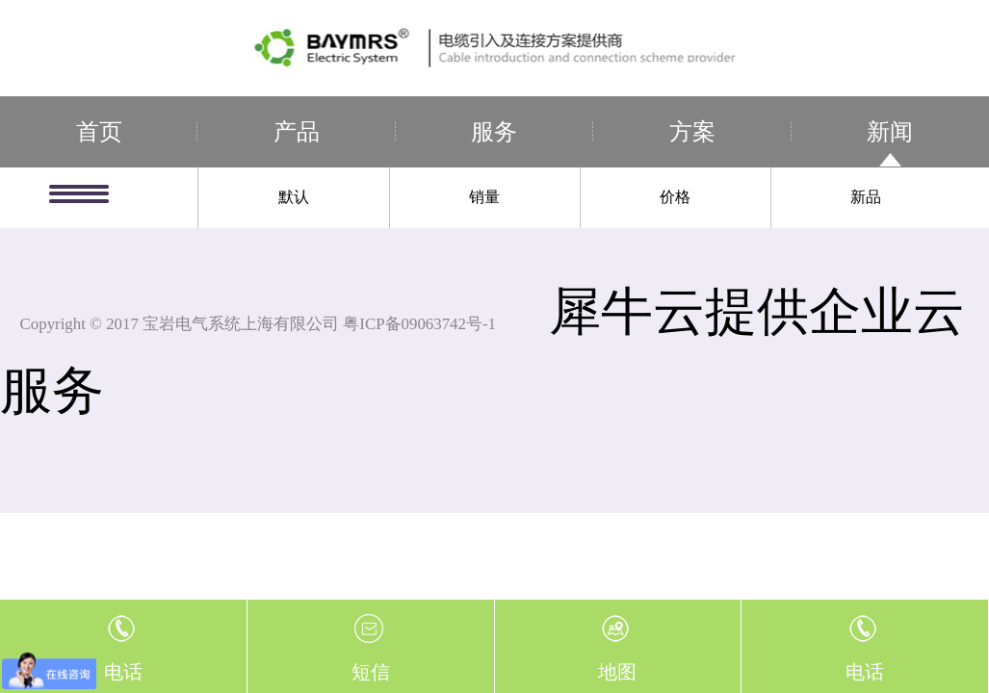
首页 (99, 131)
